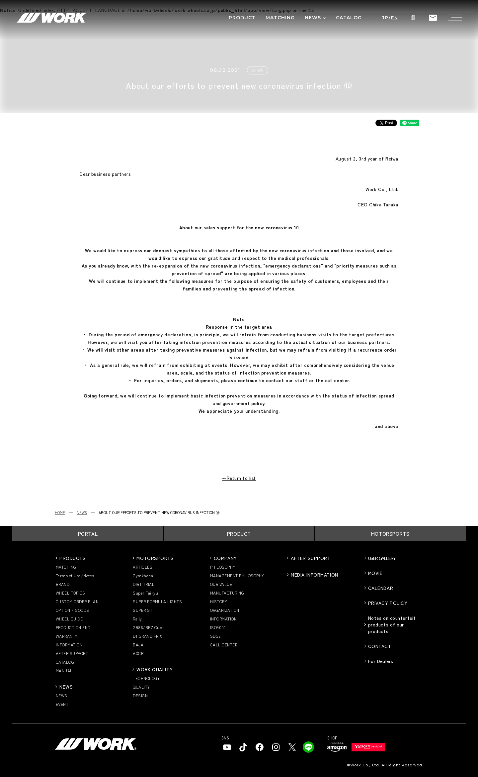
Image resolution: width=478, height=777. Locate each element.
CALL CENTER (223, 644)
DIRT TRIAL (143, 584)
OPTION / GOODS (72, 610)
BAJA (138, 644)
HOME (60, 512)
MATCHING (66, 567)
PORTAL (88, 533)
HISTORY (218, 601)
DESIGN (140, 695)
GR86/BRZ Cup (147, 627)
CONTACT (379, 646)
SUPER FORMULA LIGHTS (157, 601)
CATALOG (65, 662)
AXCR (138, 653)
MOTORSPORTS (390, 533)
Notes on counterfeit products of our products (392, 624)
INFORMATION (69, 644)
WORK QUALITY (154, 669)
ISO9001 (218, 627)
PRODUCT (239, 533)
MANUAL (64, 670)
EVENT (62, 704)
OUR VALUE (221, 584)
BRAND (62, 584)
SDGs (215, 636)
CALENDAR (380, 588)
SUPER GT (142, 610)
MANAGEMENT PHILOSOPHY (237, 575)
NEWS (82, 512)
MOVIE (375, 573)
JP (385, 18)
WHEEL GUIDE (69, 618)
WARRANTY (67, 636)
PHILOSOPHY (222, 567)
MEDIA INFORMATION (314, 574)
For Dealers (380, 661)
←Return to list (239, 478)
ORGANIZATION (224, 610)
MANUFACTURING (227, 593)
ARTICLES (142, 567)
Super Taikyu (145, 593)
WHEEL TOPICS (70, 593)
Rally (137, 618)
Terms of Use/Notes (75, 575)
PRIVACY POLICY (388, 603)
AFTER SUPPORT (72, 653)
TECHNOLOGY (146, 678)
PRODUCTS (72, 558)
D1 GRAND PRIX (147, 636)
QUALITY (141, 687)
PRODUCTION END (73, 627)
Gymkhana (143, 575)
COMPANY (225, 558)
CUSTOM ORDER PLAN (77, 601)
